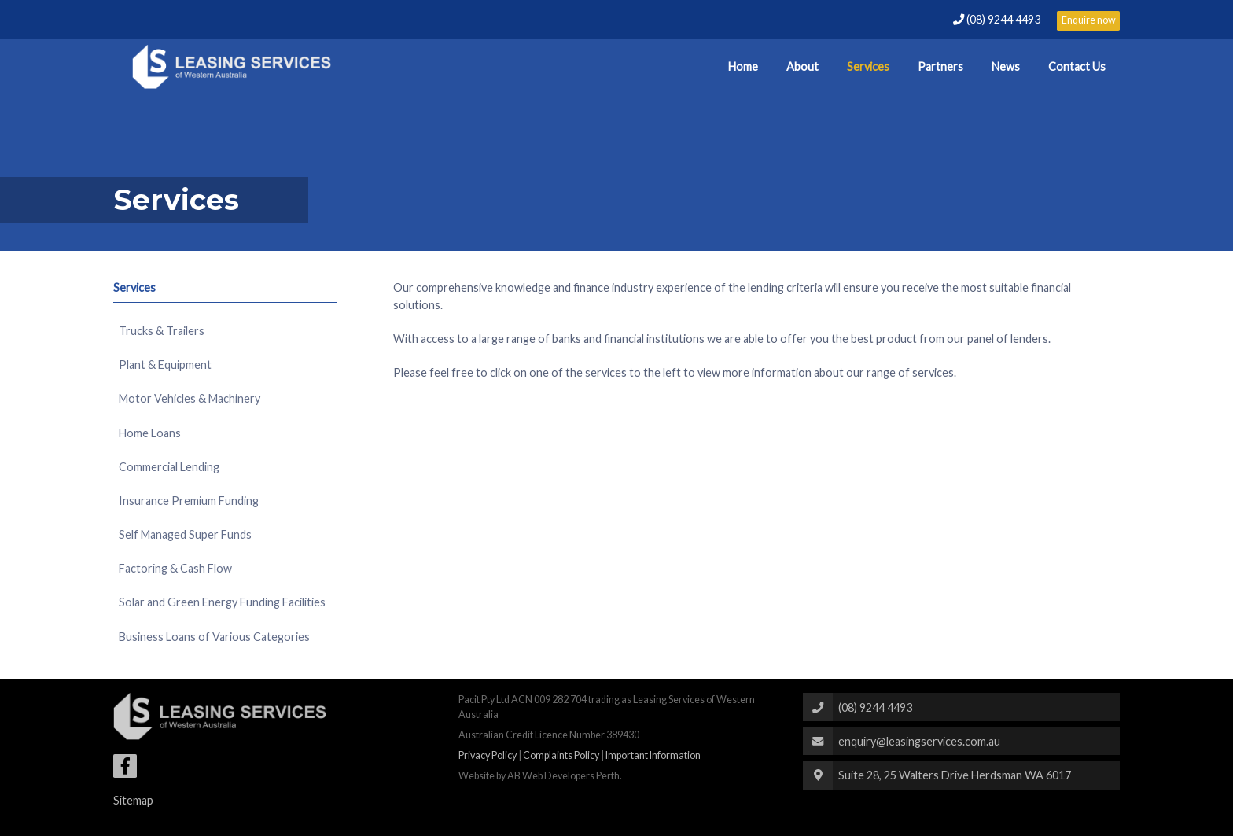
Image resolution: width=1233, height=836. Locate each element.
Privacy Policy (487, 755)
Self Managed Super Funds (185, 534)
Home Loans (150, 433)
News (1006, 66)
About (802, 66)
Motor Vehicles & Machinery (189, 398)
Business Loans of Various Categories (214, 636)
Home (743, 66)
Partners (940, 66)
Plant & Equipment (165, 364)
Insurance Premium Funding (189, 500)
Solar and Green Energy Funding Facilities (222, 602)
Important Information (653, 755)
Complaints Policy (561, 755)
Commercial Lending (169, 466)
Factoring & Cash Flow (175, 568)
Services (868, 66)
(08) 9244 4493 (998, 19)
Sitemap (133, 800)
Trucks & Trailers (161, 330)
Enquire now (1089, 20)
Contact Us (1077, 66)
